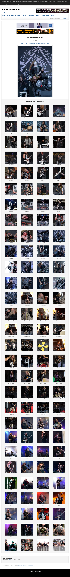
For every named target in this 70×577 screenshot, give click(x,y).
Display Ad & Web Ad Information (47, 1)
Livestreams (31, 15)
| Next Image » (47, 43)
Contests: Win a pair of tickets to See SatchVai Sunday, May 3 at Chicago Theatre (20, 1)
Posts (59, 4)
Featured (17, 15)
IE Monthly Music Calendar (8, 4)
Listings (17, 4)
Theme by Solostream (43, 573)
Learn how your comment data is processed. (27, 565)
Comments (65, 4)
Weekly (53, 15)
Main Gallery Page (40, 43)
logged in (10, 559)
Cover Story (10, 15)
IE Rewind (24, 15)
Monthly (38, 15)
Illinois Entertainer (10, 9)
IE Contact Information (62, 1)
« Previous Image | (24, 43)
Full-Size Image (31, 43)
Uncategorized (45, 15)
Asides (4, 15)
